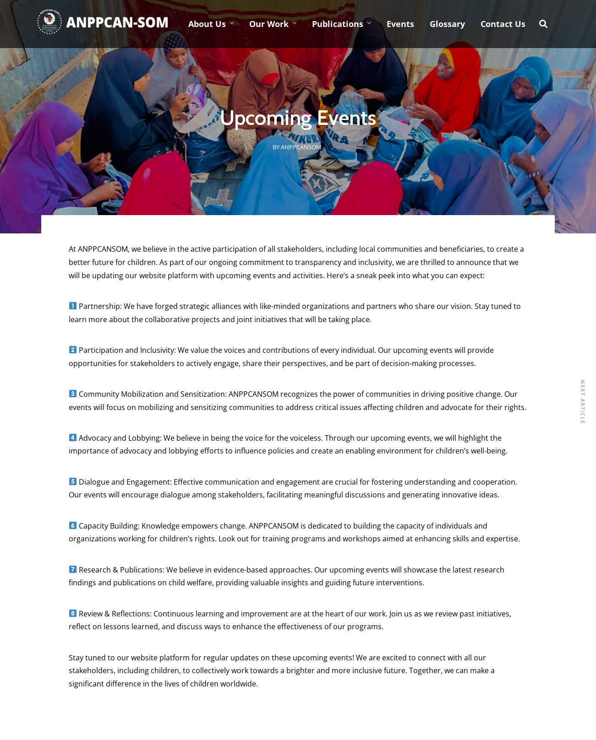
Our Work (269, 23)
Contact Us (503, 23)
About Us (207, 23)
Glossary (447, 23)
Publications (337, 23)
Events (400, 23)
